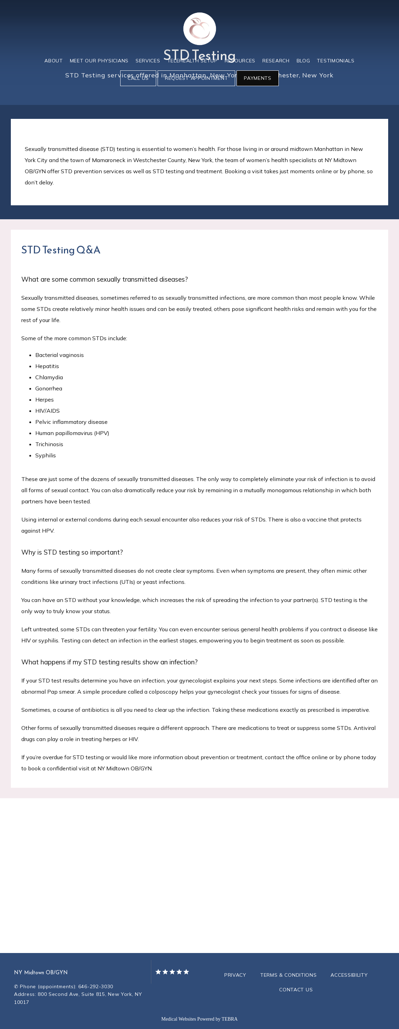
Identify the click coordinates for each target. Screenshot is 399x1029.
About (53, 61)
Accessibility (349, 975)
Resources (240, 61)
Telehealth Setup (192, 61)
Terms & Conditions (288, 975)
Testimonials (335, 61)
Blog (303, 61)
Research (276, 61)
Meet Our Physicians (99, 61)
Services (148, 61)
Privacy (235, 975)
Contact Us (296, 989)
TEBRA (230, 1019)
